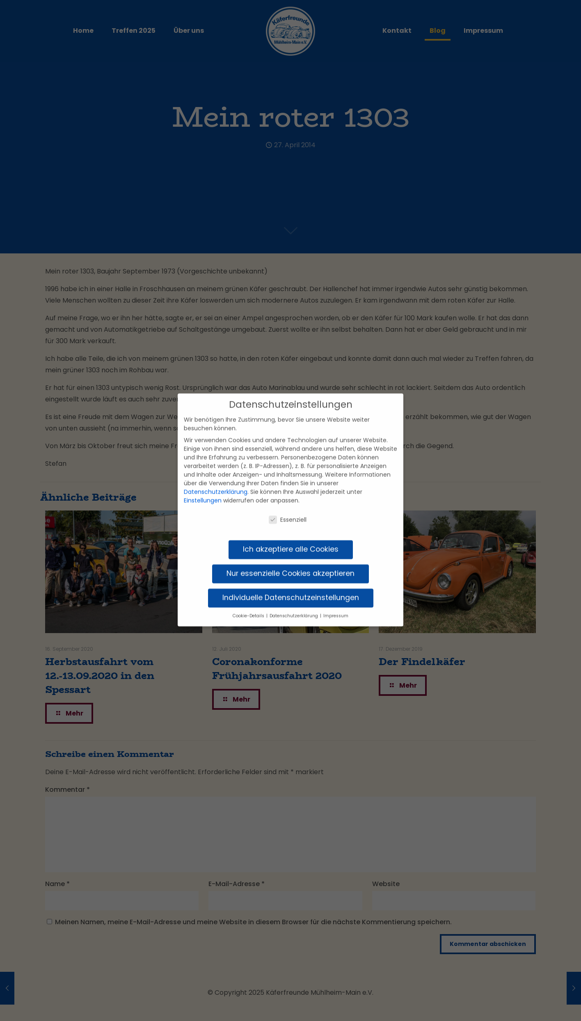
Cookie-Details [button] (249, 606)
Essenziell (288, 510)
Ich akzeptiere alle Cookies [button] (291, 539)
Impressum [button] (335, 606)
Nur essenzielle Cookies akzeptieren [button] (290, 563)
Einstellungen (203, 490)
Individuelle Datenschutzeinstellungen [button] (290, 588)
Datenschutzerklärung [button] (294, 606)
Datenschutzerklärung (215, 482)
